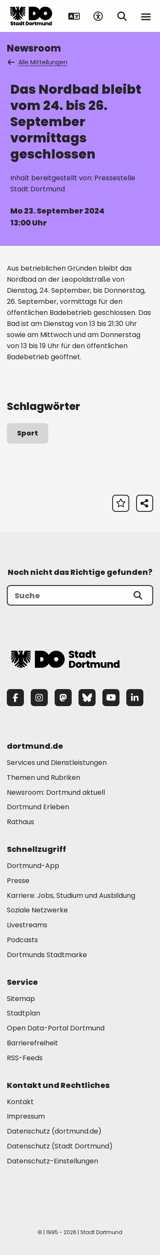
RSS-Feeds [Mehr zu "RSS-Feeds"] (25, 1058)
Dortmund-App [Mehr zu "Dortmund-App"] (33, 866)
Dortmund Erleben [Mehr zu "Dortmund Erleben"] (38, 807)
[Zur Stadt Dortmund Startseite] (31, 16)
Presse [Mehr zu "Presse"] (18, 881)
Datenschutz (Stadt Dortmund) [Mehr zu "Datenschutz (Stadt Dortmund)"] (60, 1146)
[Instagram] (39, 697)
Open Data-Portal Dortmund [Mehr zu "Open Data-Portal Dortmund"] (56, 1028)
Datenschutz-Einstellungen (52, 1161)
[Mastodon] (63, 697)
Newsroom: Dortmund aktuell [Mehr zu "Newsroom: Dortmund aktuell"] (56, 792)
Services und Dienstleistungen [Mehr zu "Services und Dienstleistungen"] (57, 762)
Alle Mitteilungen (38, 62)
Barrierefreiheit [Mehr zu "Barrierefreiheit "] (32, 1043)
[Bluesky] (87, 697)
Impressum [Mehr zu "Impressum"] (26, 1116)
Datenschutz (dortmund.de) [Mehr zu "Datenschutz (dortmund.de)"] (54, 1131)
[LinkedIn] (134, 697)
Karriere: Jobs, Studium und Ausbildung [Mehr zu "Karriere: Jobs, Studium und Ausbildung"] (71, 895)
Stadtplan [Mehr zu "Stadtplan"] (23, 1013)
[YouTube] (110, 697)
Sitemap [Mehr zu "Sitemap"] (21, 999)
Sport (27, 433)
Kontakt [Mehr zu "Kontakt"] (20, 1102)
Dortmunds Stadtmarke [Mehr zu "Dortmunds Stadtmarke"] (47, 955)
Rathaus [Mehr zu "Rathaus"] (20, 822)
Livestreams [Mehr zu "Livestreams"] (27, 925)
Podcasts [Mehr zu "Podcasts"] (22, 940)
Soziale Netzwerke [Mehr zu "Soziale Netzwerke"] (37, 910)
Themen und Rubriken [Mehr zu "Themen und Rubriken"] (43, 777)
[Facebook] (15, 697)
